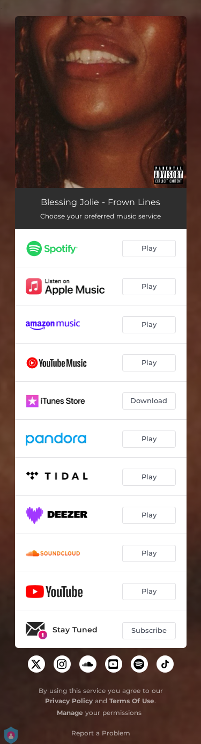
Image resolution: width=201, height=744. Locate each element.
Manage (70, 713)
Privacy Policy (69, 701)
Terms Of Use (131, 701)
